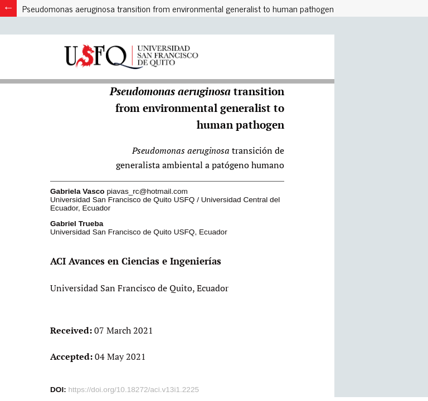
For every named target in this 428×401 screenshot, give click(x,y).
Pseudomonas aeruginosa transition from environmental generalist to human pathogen (178, 8)
